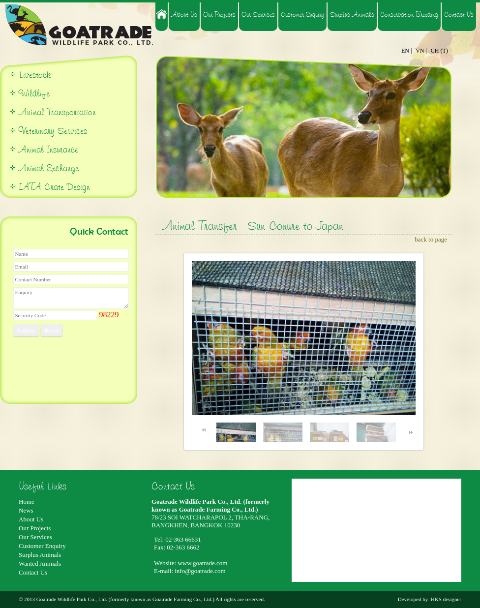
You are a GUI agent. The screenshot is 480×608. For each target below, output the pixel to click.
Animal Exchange (49, 168)
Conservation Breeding (409, 14)
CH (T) (439, 50)
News (26, 510)
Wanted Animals (40, 563)
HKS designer (446, 599)
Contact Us (459, 14)
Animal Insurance (48, 149)
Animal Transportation (56, 112)
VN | (421, 50)
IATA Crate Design (54, 187)
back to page (431, 239)
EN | (406, 50)
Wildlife (34, 93)
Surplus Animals (352, 14)
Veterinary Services (53, 130)
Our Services (258, 14)
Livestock (33, 74)
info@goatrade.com (200, 571)
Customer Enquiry (302, 14)
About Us (184, 14)
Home (26, 501)
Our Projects (219, 14)
